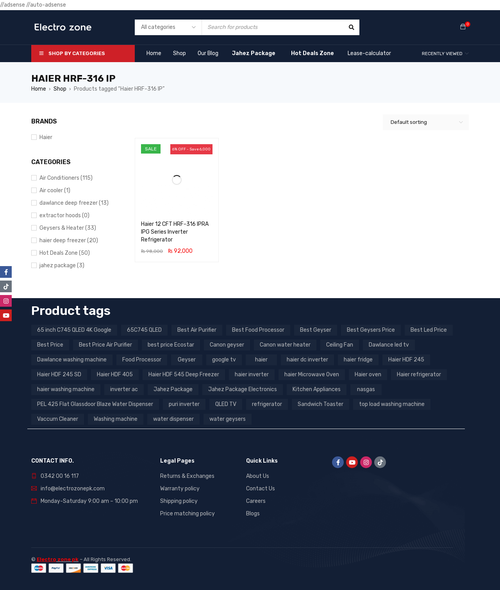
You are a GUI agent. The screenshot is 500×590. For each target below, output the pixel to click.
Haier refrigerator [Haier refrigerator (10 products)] (419, 374)
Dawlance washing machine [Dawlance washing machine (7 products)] (72, 359)
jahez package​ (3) (61, 265)
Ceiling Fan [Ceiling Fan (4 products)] (339, 344)
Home (38, 89)
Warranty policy (180, 488)
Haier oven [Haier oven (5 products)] (368, 374)
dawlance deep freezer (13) (74, 203)
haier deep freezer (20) (68, 240)
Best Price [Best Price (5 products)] (50, 344)
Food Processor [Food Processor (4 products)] (141, 359)
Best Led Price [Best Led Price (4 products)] (429, 330)
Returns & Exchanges (187, 476)
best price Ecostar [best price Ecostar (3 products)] (171, 344)
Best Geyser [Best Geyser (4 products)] (315, 330)
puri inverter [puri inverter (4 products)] (184, 404)
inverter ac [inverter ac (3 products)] (124, 389)
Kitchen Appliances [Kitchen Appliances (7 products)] (317, 389)
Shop (60, 89)
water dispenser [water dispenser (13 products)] (173, 419)
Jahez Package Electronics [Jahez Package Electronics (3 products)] (242, 389)
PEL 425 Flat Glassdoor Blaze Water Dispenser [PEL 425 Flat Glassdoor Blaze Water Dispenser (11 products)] (95, 404)
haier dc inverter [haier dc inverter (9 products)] (307, 359)
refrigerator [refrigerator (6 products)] (267, 404)
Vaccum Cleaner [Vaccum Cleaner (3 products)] (57, 419)
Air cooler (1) (54, 190)
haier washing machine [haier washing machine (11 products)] (66, 389)
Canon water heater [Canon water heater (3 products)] (285, 344)
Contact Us (260, 488)
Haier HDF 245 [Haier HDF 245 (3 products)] (406, 359)
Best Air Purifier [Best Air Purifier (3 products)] (196, 330)
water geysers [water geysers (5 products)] (227, 419)
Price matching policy (187, 513)
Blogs (253, 513)
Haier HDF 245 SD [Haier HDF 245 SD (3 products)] (59, 374)
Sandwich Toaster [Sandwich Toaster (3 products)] (320, 404)
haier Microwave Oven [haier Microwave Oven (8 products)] (311, 374)
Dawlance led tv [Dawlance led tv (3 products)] (389, 344)
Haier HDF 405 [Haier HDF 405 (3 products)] (115, 374)
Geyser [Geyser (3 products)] (187, 359)
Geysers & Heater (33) (67, 228)
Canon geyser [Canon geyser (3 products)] (227, 344)
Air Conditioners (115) (66, 178)
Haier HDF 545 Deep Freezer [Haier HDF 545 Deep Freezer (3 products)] (183, 374)
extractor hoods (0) (64, 215)
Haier (45, 137)
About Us (257, 476)
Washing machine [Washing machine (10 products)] (116, 419)
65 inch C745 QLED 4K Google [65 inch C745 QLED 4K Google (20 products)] (74, 330)
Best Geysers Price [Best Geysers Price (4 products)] (371, 330)
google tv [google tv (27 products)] (224, 359)
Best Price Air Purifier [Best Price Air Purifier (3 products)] (105, 344)
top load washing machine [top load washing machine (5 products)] (392, 404)
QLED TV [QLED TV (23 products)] (225, 404)
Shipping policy (179, 501)
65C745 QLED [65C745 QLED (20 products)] (144, 330)
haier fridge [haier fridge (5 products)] (358, 359)
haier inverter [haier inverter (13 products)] (252, 374)
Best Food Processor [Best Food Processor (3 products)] (258, 330)
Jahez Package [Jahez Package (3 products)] (173, 389)
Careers (256, 501)
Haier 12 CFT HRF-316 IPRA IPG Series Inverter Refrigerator (175, 232)
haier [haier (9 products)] (261, 359)
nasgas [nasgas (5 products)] (366, 389)
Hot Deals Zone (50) (64, 253)
